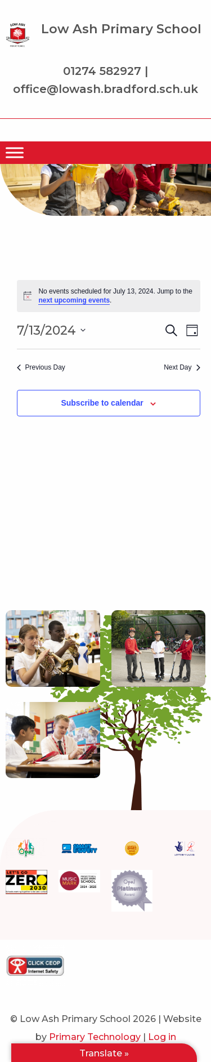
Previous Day (41, 367)
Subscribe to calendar (102, 402)
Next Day (182, 367)
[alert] (108, 296)
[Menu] (15, 152)
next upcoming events (74, 300)
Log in (162, 1037)
